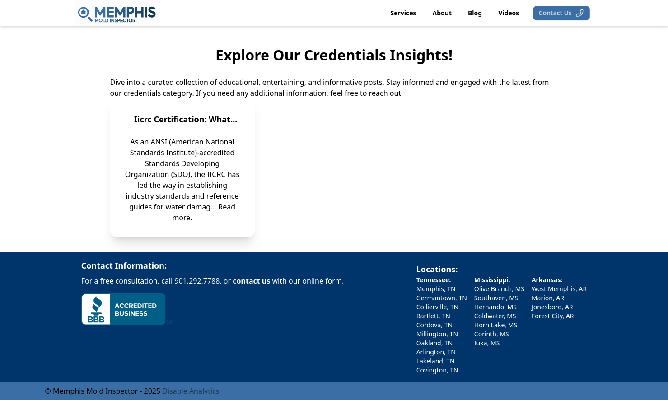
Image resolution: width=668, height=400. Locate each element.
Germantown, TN (441, 297)
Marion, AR (548, 297)
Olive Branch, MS (499, 288)
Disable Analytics (190, 391)
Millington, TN (437, 334)
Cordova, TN (434, 325)
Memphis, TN (436, 288)
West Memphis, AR (559, 288)
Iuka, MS (487, 343)
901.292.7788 (197, 281)
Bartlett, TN (433, 316)
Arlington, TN (436, 352)
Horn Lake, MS (495, 325)
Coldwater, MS (495, 316)
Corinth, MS (491, 334)
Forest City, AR (553, 316)
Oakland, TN (434, 343)
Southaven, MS (496, 297)
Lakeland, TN (435, 361)
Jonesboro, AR (552, 306)
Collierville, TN (437, 306)
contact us (251, 281)
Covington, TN (437, 370)
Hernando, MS (495, 306)
